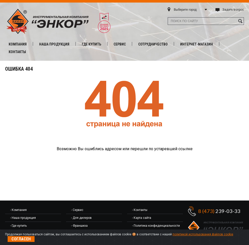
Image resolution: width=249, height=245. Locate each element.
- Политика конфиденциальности (156, 225)
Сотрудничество (153, 44)
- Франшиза (79, 225)
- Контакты (139, 210)
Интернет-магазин (196, 44)
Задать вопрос (233, 9)
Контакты (17, 52)
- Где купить (18, 225)
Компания (18, 44)
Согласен (21, 239)
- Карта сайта (141, 218)
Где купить (91, 44)
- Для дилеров (81, 218)
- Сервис (77, 210)
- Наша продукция (23, 218)
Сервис (120, 44)
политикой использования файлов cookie (203, 234)
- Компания (18, 210)
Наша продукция (54, 44)
